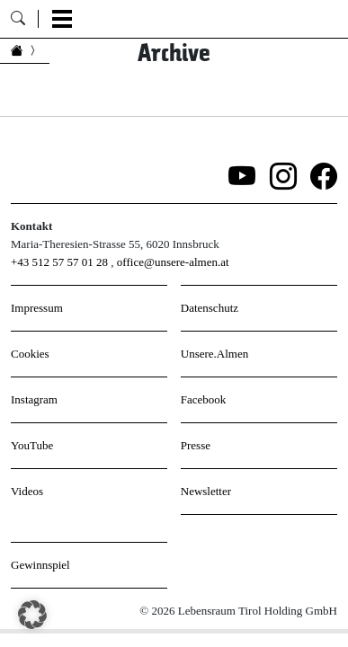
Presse (195, 445)
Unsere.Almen (214, 353)
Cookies (30, 353)
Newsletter (206, 491)
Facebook (204, 399)
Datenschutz (209, 308)
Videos (27, 491)
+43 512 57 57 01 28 (59, 262)
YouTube (32, 445)
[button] (32, 614)
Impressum (37, 308)
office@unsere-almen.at (173, 262)
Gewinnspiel (40, 565)
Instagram (34, 399)
